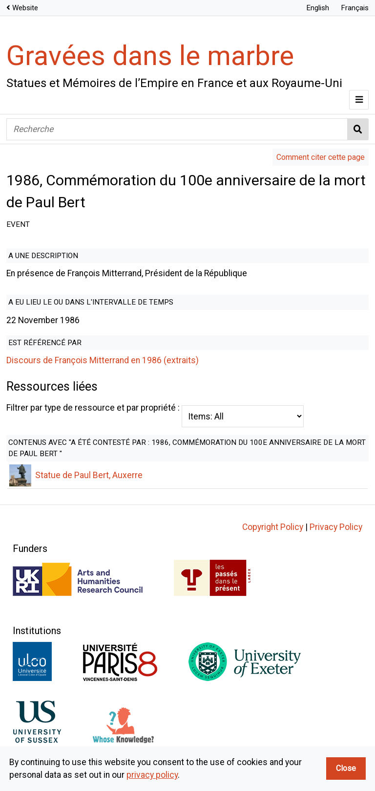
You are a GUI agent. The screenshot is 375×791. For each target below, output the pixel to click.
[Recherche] (177, 129)
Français (355, 7)
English (317, 7)
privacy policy (152, 775)
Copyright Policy (272, 540)
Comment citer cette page (320, 157)
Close (346, 768)
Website (25, 7)
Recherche (358, 129)
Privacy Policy (336, 540)
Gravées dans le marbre (150, 56)
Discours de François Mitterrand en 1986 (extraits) (102, 360)
